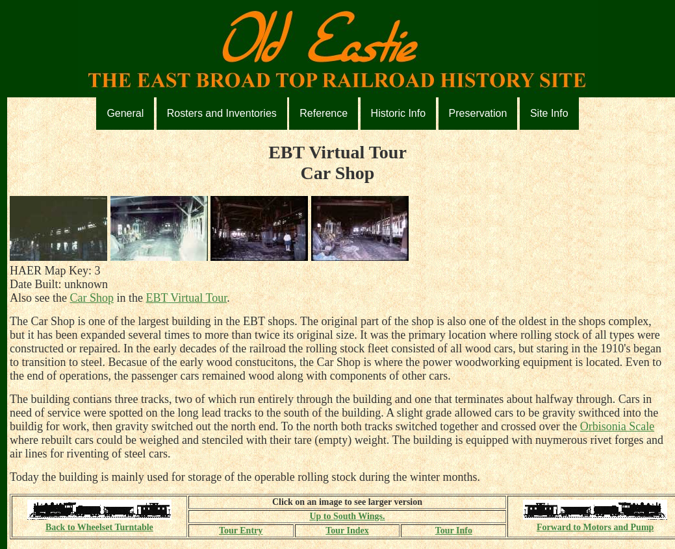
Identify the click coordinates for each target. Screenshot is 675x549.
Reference (323, 113)
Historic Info (398, 113)
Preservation (478, 113)
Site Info (549, 113)
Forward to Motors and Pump (595, 522)
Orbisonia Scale (617, 426)
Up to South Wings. (347, 516)
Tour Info (453, 530)
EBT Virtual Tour (186, 297)
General (125, 113)
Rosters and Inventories (222, 113)
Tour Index (347, 530)
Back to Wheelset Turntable (99, 522)
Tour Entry (240, 530)
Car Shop (92, 297)
